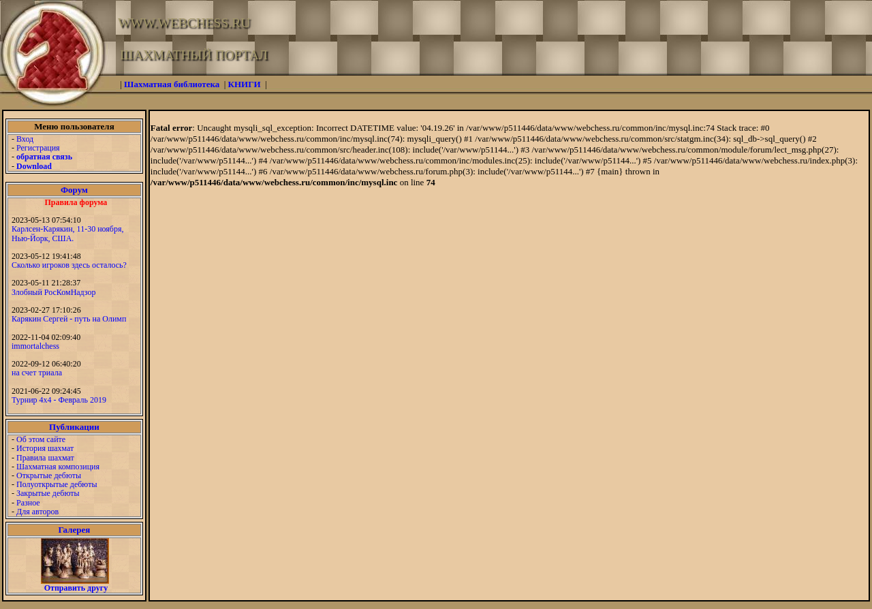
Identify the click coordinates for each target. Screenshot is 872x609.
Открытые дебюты (48, 475)
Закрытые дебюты (48, 493)
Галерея (74, 530)
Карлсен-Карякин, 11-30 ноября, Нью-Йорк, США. (67, 233)
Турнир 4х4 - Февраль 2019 (59, 400)
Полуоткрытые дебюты (56, 484)
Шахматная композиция (57, 466)
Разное (28, 502)
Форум (74, 190)
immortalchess (35, 346)
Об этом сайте (40, 439)
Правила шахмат (45, 458)
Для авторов (37, 511)
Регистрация (38, 148)
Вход (24, 139)
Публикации (74, 427)
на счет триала (37, 372)
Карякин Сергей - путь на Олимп (69, 319)
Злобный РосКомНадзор (54, 292)
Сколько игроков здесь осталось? (69, 265)
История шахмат (45, 448)
